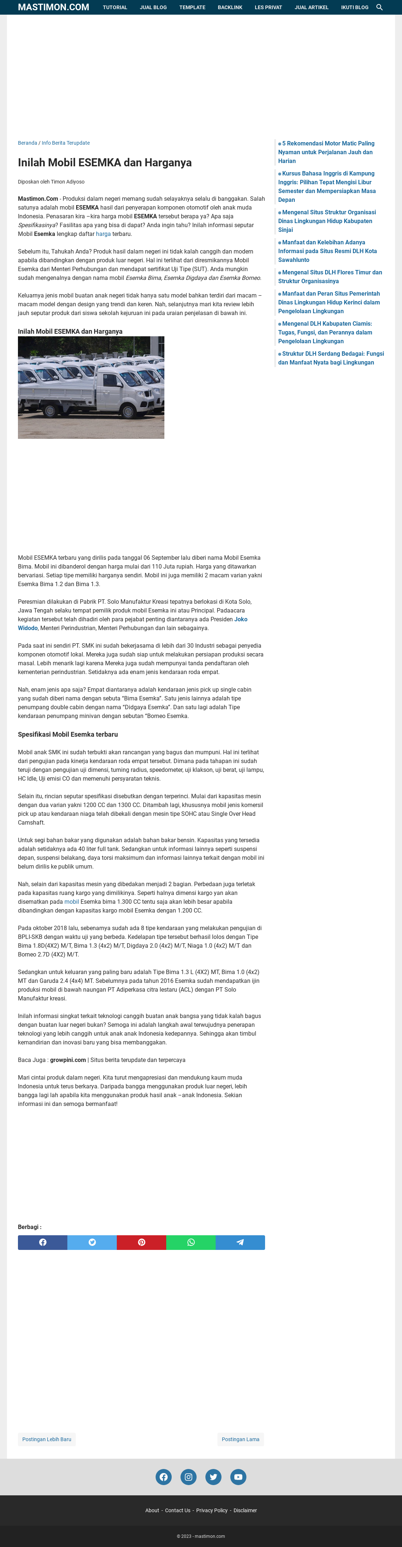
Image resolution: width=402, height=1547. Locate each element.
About (152, 1510)
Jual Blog (153, 7)
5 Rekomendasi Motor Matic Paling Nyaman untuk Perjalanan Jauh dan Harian (326, 152)
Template (192, 7)
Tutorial (115, 7)
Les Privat (268, 7)
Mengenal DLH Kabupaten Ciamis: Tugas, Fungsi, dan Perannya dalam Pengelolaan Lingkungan (325, 332)
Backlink (230, 7)
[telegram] (240, 1242)
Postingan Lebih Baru (46, 1439)
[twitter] (92, 1242)
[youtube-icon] (238, 1477)
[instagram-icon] (188, 1477)
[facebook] (42, 1242)
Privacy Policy (212, 1510)
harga (103, 233)
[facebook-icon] (164, 1477)
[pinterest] (141, 1242)
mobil (71, 901)
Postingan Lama (241, 1439)
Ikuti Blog (355, 7)
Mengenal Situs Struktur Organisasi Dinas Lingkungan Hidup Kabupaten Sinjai (327, 221)
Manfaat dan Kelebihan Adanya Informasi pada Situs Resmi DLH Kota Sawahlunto (327, 251)
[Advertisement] (201, 77)
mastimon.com (53, 7)
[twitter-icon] (213, 1477)
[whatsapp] (191, 1242)
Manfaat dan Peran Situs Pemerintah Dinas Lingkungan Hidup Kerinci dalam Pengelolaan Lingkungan (329, 302)
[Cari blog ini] (379, 7)
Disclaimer (245, 1510)
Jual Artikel (312, 7)
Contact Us (177, 1510)
